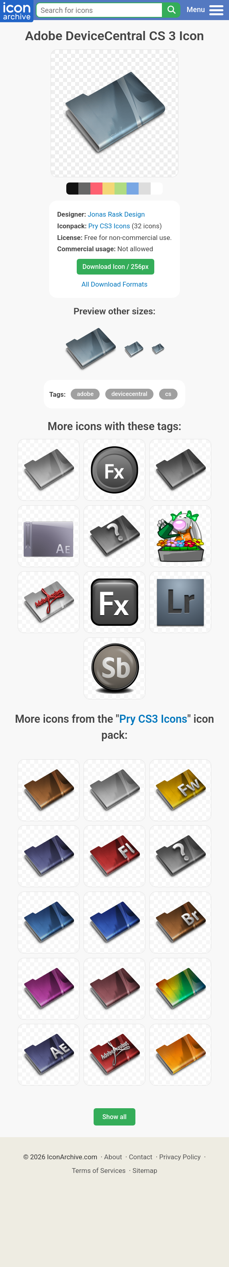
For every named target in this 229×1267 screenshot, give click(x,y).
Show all (114, 1117)
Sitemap (145, 1171)
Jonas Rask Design (116, 214)
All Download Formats (115, 284)
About (113, 1157)
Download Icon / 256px (115, 267)
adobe (85, 394)
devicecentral (129, 394)
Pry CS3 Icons (109, 226)
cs (168, 394)
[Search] (171, 10)
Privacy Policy (179, 1157)
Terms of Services (99, 1171)
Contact (141, 1157)
